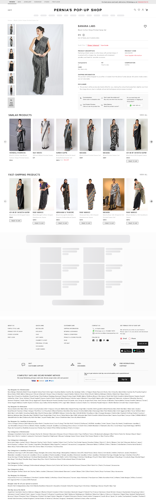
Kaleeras (73, 452)
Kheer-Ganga (28, 411)
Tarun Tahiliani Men (138, 411)
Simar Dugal (12, 402)
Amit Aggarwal (110, 398)
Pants (50, 442)
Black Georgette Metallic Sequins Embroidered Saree (66, 216)
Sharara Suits (50, 465)
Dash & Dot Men (18, 409)
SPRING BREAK (141, 415)
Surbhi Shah (24, 400)
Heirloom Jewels (123, 452)
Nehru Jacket (20, 442)
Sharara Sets (73, 434)
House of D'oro (24, 425)
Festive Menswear (22, 446)
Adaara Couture (76, 402)
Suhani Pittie (51, 428)
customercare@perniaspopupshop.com (106, 333)
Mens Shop (11, 446)
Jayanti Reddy (69, 394)
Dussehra (57, 486)
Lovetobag (64, 425)
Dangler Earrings (119, 455)
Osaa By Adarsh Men (119, 392)
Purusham (48, 411)
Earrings (18, 452)
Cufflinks (102, 444)
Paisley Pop (42, 428)
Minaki (32, 425)
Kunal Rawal (12, 411)
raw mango (38, 212)
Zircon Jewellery (43, 455)
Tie (54, 446)
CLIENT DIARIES (40, 349)
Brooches (60, 446)
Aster (104, 423)
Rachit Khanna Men (45, 413)
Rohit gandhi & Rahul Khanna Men (105, 409)
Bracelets (30, 452)
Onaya (49, 394)
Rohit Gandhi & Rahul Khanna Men (99, 415)
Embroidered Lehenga (37, 465)
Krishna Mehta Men (85, 411)
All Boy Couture (136, 477)
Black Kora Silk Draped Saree (136, 155)
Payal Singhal (35, 398)
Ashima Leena (75, 398)
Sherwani (34, 442)
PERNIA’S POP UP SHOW (15, 331)
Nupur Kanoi (125, 394)
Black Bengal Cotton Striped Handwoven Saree (43, 216)
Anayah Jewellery (53, 425)
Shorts (102, 442)
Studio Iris (86, 402)
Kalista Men (116, 413)
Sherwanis (52, 434)
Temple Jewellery (67, 455)
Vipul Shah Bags (128, 425)
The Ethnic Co (39, 411)
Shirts (27, 442)
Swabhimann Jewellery (131, 423)
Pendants (133, 452)
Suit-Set (120, 442)
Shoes (51, 457)
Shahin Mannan (114, 402)
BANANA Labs (86, 25)
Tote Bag (19, 459)
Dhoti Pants (114, 434)
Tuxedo (30, 444)
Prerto (70, 428)
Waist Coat (63, 442)
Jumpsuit (64, 444)
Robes (97, 442)
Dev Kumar (74, 411)
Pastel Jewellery (55, 455)
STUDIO (46, 2)
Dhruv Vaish (28, 409)
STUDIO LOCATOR (13, 334)
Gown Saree (80, 436)
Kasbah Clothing (126, 413)
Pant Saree (89, 436)
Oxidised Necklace (38, 457)
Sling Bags (118, 457)
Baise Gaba (12, 394)
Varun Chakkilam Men (63, 417)
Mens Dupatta (55, 444)
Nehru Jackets (41, 471)
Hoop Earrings (12, 457)
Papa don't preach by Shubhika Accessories (22, 428)
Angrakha (37, 444)
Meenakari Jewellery (14, 455)
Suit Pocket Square (80, 442)
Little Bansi (27, 477)
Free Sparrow (93, 477)
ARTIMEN (55, 413)
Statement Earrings (106, 455)
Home (10, 20)
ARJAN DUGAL (81, 413)
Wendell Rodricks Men (15, 417)
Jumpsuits (30, 436)
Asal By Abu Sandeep (73, 392)
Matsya (138, 400)
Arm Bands (107, 452)
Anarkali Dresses (74, 465)
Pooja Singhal (32, 392)
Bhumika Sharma (136, 398)
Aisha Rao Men (71, 413)
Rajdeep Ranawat (55, 396)
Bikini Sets (11, 436)
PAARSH (36, 415)
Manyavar (29, 394)
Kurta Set (60, 465)
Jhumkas (129, 455)
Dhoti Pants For (93, 465)
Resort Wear (136, 434)
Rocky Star (107, 392)
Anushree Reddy (59, 392)
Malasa (19, 402)
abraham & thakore (65, 212)
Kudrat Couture (138, 413)
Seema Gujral (139, 396)
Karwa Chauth (104, 486)
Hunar (109, 423)
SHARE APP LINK (143, 343)
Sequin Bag (36, 459)
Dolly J (84, 392)
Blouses (61, 436)
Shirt (83, 471)
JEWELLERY (27, 2)
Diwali (10, 486)
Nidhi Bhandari (94, 425)
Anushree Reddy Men (31, 413)
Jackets (23, 436)
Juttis (66, 457)
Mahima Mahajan (100, 394)
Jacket (73, 471)
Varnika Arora (48, 423)
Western (114, 444)
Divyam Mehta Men (61, 409)
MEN (19, 2)
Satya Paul (41, 392)
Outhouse (84, 423)
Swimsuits (38, 436)
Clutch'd (76, 423)
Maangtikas (66, 452)
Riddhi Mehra (81, 396)
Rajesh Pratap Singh (69, 396)
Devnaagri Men (98, 411)
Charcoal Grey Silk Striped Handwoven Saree (89, 216)
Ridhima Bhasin (92, 396)
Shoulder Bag (27, 459)
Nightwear (54, 436)
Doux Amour (73, 425)
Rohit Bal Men (121, 409)
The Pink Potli (68, 423)
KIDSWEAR (37, 2)
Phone (133, 338)
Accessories (72, 444)
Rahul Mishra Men (67, 415)
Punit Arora (56, 415)
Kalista (77, 394)
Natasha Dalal (21, 392)
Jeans (139, 442)
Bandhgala (45, 444)
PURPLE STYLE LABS (14, 328)
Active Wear (40, 446)
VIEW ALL (143, 115)
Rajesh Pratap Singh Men (77, 409)
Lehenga (26, 465)
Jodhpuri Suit (22, 444)
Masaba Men (28, 415)
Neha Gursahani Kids (106, 477)
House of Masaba (108, 400)
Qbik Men (11, 413)
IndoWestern (122, 444)
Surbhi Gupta (27, 402)
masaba (83, 153)
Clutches (81, 457)
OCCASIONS (39, 346)
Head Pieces (88, 452)
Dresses (60, 434)
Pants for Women (125, 434)
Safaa (45, 402)
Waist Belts (102, 457)
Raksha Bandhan (39, 486)
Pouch (95, 457)
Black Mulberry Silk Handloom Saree (137, 216)
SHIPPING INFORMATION (71, 328)
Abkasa (62, 413)
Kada (46, 457)
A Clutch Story (83, 425)
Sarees (32, 434)
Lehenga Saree (70, 436)
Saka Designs (125, 477)
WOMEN (12, 2)
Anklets (114, 452)
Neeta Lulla (100, 398)
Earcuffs (80, 452)
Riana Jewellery (40, 425)
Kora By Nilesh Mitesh (79, 417)
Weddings (94, 486)
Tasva (10, 409)
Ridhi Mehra (21, 394)
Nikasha (84, 398)
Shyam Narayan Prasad (49, 400)
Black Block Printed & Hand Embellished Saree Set (65, 156)
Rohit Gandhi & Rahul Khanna (124, 396)
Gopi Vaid (97, 400)
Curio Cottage (12, 423)
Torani (144, 400)
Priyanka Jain (73, 400)
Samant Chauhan (13, 400)
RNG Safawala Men (80, 415)
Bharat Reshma (58, 411)
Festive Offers (109, 436)
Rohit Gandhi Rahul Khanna (61, 398)
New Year (113, 486)
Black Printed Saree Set (111, 155)
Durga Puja (78, 486)
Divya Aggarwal (35, 400)
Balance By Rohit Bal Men (32, 417)
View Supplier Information (133, 55)
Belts (61, 457)
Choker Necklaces (24, 457)
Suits (45, 442)
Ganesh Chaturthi (67, 486)
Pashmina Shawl (55, 459)
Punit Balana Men (110, 411)
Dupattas (46, 436)
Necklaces (11, 452)
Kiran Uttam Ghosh (87, 394)
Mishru (109, 394)
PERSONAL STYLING (42, 343)
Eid (32, 486)
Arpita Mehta (119, 400)
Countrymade (38, 409)
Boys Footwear (105, 471)
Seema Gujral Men (118, 415)
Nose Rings (57, 452)
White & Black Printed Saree (43, 155)
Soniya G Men (130, 415)
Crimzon (76, 428)
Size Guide (104, 45)
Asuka (138, 409)
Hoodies (90, 442)
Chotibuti (35, 477)
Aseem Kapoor (134, 402)
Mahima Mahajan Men (15, 415)
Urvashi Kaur (124, 402)
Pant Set (32, 446)
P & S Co (19, 477)
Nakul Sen (116, 394)
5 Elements (103, 425)
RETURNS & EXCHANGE (71, 331)
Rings (36, 452)
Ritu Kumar (102, 396)
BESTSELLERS (40, 328)
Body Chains (98, 452)
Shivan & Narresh (39, 394)
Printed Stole (81, 459)
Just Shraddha (12, 425)
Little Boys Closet (56, 477)
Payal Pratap (34, 396)
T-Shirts (108, 442)
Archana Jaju (37, 402)
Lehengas (11, 434)
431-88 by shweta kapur (136, 153)
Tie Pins (70, 442)
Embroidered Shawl (68, 459)
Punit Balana (44, 396)
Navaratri (49, 486)
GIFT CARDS (39, 337)
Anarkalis (18, 434)
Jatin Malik (19, 413)
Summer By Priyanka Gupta (136, 392)
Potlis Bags (73, 457)
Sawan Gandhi (130, 400)
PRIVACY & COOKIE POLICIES (72, 337)
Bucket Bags (140, 457)
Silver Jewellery (93, 455)
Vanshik (89, 409)
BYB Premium (32, 479)
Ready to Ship (98, 436)
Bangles (42, 452)
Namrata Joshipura (122, 398)
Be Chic (110, 425)
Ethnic (108, 444)
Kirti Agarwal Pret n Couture (17, 479)
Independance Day (23, 486)
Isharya (21, 423)
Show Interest (93, 45)
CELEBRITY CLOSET (41, 340)
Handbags (88, 457)
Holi (14, 486)
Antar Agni (49, 392)
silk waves (37, 153)
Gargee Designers (105, 413)
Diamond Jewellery (80, 455)
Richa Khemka (53, 402)
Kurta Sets (26, 434)
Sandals (56, 457)
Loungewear (81, 444)
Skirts (18, 436)
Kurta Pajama (12, 444)
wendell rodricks (17, 153)
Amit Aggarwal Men (123, 411)
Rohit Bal (110, 396)
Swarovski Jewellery (29, 455)
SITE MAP (67, 343)
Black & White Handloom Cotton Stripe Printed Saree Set (19, 156)
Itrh (60, 402)
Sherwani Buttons (130, 442)
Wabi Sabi (131, 409)
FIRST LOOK (56, 2)
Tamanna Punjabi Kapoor (99, 402)
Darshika (67, 411)
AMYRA (137, 425)
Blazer (79, 471)
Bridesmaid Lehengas (102, 434)
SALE (37, 334)
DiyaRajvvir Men (92, 413)
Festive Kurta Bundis (134, 444)
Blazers (114, 442)
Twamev (20, 411)
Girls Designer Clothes (15, 465)
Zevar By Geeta (117, 423)
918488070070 (143, 2)
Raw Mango (12, 392)
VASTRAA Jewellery (94, 423)
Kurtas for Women (42, 434)
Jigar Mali (66, 402)
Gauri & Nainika (57, 394)
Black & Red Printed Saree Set (90, 155)
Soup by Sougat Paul (86, 400)
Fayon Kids (11, 477)
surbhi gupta (61, 153)
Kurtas (40, 442)
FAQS (65, 340)
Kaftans (85, 434)
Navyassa (66, 477)
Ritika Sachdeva (62, 428)
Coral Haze (118, 425)
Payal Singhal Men (46, 415)
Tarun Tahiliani (24, 398)
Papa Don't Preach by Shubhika (18, 396)
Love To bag (59, 423)
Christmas (86, 486)
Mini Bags (11, 459)
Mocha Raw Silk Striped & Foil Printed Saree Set (113, 216)
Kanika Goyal (62, 400)
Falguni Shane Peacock (95, 392)
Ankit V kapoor (49, 409)
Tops (80, 434)
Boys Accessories (117, 471)
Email (124, 338)
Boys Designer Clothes (15, 471)
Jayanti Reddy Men (48, 417)
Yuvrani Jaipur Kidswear (79, 477)
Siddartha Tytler (13, 398)
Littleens (117, 477)
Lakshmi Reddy (44, 477)
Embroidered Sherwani (62, 471)
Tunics (92, 434)
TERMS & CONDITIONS (70, 334)
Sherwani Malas (92, 444)
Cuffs (24, 452)
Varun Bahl (91, 398)
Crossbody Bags (129, 457)
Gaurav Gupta (45, 398)
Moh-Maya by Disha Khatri (34, 423)
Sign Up (124, 379)
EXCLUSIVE (39, 331)
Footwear (48, 446)
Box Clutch (45, 459)
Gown (66, 434)
